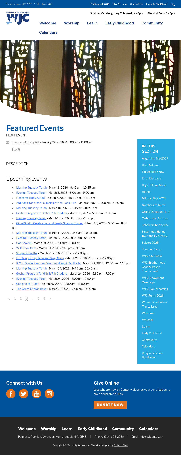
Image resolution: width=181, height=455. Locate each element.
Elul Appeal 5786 (99, 4)
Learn (92, 23)
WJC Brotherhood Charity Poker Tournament (153, 267)
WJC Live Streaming (155, 289)
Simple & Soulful (26, 253)
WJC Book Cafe (26, 248)
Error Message (151, 178)
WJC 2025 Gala (152, 256)
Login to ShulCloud (156, 4)
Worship (71, 23)
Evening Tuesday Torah (31, 192)
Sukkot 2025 (150, 242)
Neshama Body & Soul (30, 197)
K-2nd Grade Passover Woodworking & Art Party (48, 263)
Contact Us (136, 4)
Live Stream (120, 4)
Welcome (47, 23)
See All (16, 149)
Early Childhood (119, 23)
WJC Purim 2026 (153, 295)
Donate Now (110, 405)
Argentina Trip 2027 (155, 158)
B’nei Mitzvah (150, 165)
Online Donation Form (156, 211)
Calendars (48, 32)
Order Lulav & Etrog (155, 218)
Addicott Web (121, 445)
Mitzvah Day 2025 (154, 198)
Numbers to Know (153, 205)
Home (146, 191)
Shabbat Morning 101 (25, 142)
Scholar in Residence (155, 225)
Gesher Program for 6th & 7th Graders (41, 213)
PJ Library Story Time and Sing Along (40, 258)
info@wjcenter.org (151, 436)
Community (152, 23)
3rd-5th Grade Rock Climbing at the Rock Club (46, 203)
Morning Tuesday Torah (31, 187)
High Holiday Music (154, 185)
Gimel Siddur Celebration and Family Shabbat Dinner (49, 223)
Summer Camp (151, 249)
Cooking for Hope (27, 283)
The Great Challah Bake (31, 289)
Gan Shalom (24, 243)
